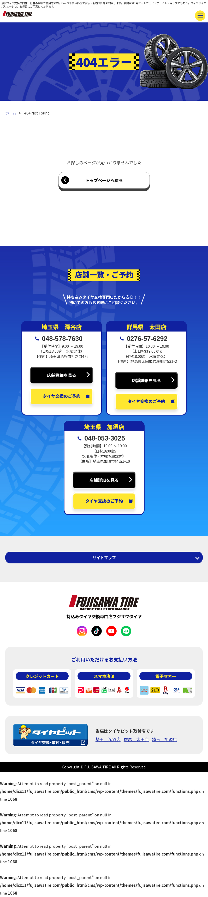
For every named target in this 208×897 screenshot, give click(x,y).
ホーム (10, 113)
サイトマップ (104, 557)
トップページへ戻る (104, 180)
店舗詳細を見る (61, 375)
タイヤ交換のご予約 (61, 396)
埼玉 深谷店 (108, 739)
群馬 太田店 (136, 739)
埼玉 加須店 (164, 739)
